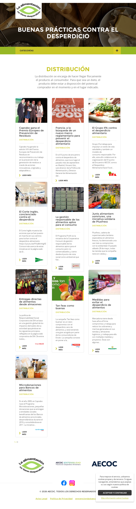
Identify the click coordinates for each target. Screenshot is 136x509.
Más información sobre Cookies (115, 498)
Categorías (70, 50)
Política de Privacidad (61, 498)
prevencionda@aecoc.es (87, 498)
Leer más (26, 175)
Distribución (26, 140)
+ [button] (117, 50)
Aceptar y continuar (115, 493)
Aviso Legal (41, 498)
